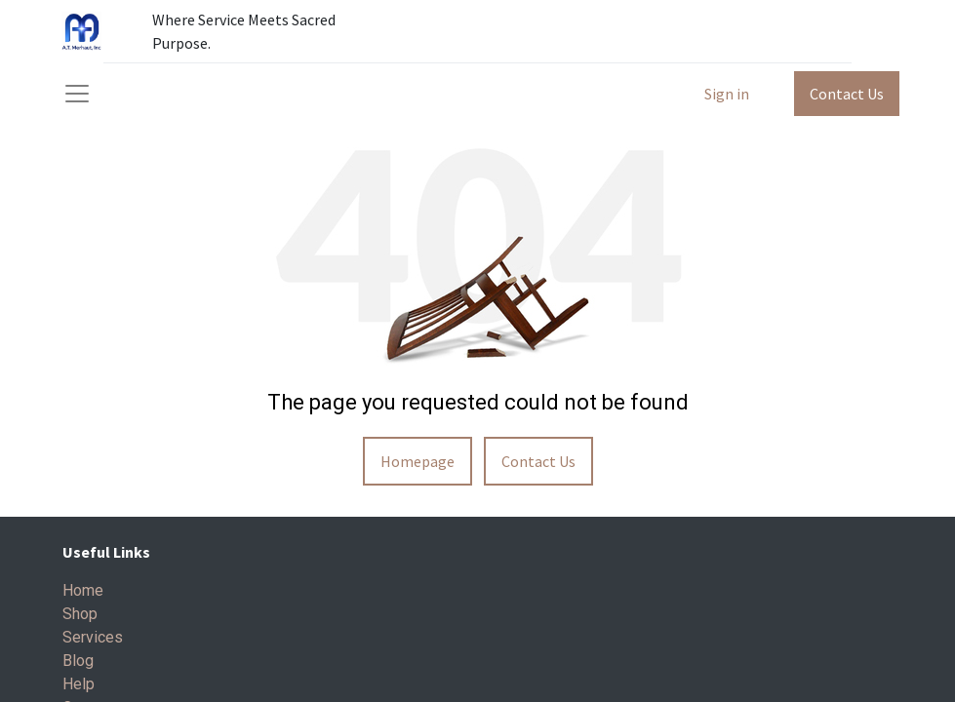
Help (78, 684)
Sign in (726, 93)
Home (82, 590)
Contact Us (847, 93)
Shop (80, 613)
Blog (78, 660)
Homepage (417, 461)
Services (92, 637)
